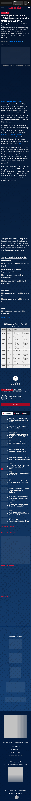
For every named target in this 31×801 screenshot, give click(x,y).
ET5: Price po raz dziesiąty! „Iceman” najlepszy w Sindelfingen (19, 513)
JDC (13, 392)
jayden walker (6, 392)
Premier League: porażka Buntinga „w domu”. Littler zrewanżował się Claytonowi (19, 420)
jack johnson (17, 389)
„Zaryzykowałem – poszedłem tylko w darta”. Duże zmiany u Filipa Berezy (19, 466)
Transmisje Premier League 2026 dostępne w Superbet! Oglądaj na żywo (18, 435)
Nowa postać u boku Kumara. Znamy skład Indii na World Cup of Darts (19, 481)
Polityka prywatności (10, 790)
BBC (20, 143)
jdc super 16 (19, 392)
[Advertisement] (15, 84)
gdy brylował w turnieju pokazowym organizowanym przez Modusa (14, 134)
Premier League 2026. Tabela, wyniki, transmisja (17, 427)
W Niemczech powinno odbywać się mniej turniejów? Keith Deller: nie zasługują (19, 498)
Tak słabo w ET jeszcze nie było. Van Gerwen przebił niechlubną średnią (19, 520)
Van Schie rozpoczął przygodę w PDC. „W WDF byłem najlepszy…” (18, 442)
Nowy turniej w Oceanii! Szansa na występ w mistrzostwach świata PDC (19, 458)
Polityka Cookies (22, 790)
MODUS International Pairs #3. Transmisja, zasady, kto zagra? (18, 450)
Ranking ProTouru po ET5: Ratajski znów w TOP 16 (19, 474)
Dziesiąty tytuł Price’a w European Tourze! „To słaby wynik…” (18, 505)
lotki (26, 392)
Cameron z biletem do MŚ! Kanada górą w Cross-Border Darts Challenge (19, 490)
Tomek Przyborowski (15, 41)
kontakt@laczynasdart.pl (15, 755)
